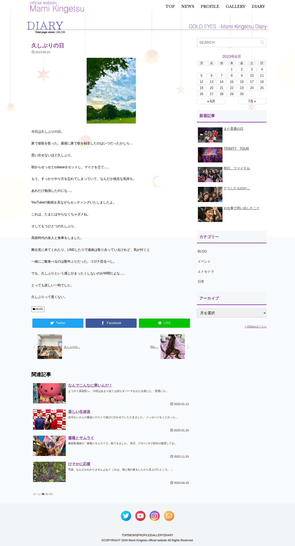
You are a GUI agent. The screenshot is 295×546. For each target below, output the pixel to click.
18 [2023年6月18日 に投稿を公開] (262, 81)
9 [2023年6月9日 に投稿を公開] (242, 75)
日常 (201, 281)
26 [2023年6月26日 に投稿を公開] (201, 94)
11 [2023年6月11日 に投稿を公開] (262, 75)
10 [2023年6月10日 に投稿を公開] (252, 75)
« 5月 (211, 101)
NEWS (132, 535)
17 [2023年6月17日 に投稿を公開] (252, 81)
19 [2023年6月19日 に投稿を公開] (201, 88)
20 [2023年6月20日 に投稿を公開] (211, 88)
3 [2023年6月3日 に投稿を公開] (252, 69)
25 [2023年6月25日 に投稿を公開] (262, 88)
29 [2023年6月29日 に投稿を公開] (232, 94)
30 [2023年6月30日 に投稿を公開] (242, 94)
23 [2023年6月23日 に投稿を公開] (242, 88)
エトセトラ (206, 271)
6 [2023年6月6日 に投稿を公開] (211, 75)
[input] (232, 42)
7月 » (252, 101)
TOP (125, 535)
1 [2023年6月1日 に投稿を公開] (232, 69)
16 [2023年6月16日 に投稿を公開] (242, 81)
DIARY (169, 535)
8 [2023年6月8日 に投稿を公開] (232, 75)
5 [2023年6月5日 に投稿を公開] (201, 75)
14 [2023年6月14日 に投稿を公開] (222, 81)
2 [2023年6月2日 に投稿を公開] (242, 69)
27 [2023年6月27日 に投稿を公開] (211, 94)
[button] (262, 42)
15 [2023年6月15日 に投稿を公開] (232, 81)
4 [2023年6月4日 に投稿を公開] (262, 69)
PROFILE (144, 535)
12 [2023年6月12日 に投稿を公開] (201, 81)
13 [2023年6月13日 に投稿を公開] (211, 81)
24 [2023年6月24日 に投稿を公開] (252, 88)
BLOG (38, 309)
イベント (204, 261)
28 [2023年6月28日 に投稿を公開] (222, 94)
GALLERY (157, 535)
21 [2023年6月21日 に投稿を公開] (222, 88)
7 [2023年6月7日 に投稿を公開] (221, 75)
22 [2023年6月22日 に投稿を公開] (232, 88)
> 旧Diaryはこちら (256, 326)
